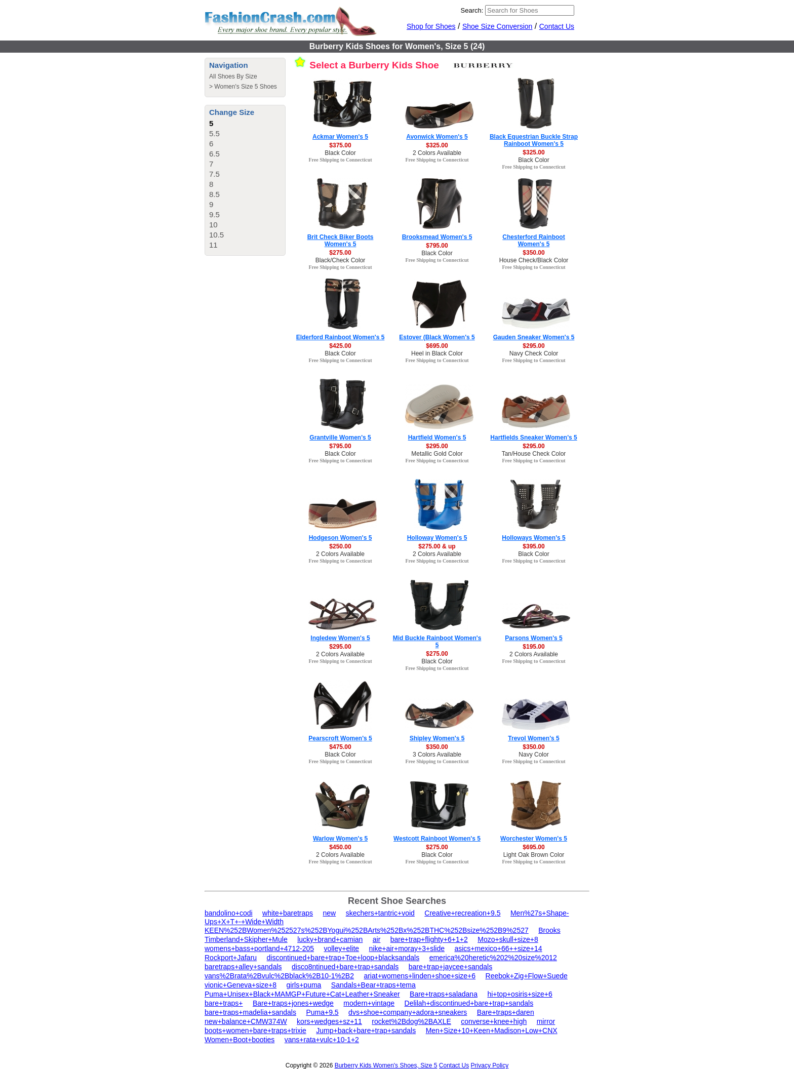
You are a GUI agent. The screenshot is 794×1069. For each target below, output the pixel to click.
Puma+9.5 (322, 1012)
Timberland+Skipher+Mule (246, 939)
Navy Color (533, 754)
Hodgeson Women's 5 (340, 537)
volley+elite (341, 948)
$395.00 (533, 546)
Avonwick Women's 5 (437, 136)
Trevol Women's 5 (533, 738)
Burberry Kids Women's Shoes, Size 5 (386, 1065)
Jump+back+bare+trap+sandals (366, 1030)
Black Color (340, 152)
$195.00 (533, 646)
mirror (546, 1021)
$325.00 (437, 145)
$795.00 (437, 245)
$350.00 (533, 252)
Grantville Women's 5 (340, 437)
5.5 (214, 133)
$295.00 (533, 345)
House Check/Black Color (534, 260)
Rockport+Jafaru (231, 958)
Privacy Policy (490, 1065)
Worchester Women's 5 (533, 838)
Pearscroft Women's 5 (340, 738)
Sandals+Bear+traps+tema (373, 985)
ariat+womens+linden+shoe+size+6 (419, 976)
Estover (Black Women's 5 (436, 337)
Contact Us (556, 26)
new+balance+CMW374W (246, 1021)
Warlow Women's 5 (340, 838)
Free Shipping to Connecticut (340, 160)
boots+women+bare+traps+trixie (255, 1030)
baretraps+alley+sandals (243, 967)
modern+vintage (368, 1003)
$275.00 (340, 252)
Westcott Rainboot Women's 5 (437, 838)
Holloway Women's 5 (437, 537)
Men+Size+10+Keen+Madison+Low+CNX (492, 1030)
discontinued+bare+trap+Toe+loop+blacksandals (343, 958)
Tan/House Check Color (534, 453)
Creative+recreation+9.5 (462, 913)
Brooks (549, 930)
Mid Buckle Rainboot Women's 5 (437, 642)
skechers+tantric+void (380, 913)
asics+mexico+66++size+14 (498, 948)
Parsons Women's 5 (533, 638)
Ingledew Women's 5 (340, 638)
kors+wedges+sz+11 (329, 1021)
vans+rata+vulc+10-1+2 (322, 1040)
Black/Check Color (340, 260)
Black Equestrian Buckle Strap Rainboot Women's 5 (534, 140)
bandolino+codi (229, 913)
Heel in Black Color (437, 353)
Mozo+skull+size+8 (508, 939)
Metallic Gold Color (436, 453)
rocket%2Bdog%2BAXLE (411, 1021)
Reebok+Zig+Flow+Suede (527, 976)
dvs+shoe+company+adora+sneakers (407, 1012)
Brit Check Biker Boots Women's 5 (340, 240)
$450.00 (340, 847)
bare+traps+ (224, 1003)
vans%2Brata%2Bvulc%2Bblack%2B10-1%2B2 (279, 976)
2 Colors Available (437, 152)
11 (213, 245)
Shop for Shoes (431, 26)
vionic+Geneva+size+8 (240, 985)
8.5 (214, 194)
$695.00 (437, 345)
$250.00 (340, 546)
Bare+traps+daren (505, 1012)
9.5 (214, 214)
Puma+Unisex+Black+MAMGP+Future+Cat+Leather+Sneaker (302, 994)
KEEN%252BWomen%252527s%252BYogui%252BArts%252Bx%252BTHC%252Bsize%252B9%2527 (367, 930)
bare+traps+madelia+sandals (250, 1012)
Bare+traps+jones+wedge (293, 1003)
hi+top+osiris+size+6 (519, 994)
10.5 (216, 234)
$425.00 (340, 345)
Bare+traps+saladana (444, 994)
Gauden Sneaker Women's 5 (534, 337)
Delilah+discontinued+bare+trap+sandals (469, 1003)
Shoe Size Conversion (497, 26)
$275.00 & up (436, 546)
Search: (472, 10)
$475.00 (340, 746)
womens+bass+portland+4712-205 (259, 948)
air (377, 939)
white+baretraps (287, 913)
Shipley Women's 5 (437, 738)
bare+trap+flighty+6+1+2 (429, 939)
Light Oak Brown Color (534, 854)
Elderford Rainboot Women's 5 (340, 337)
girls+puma (304, 985)
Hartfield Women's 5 (437, 437)
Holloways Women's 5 (533, 537)
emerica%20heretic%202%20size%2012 (493, 958)
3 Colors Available (437, 754)
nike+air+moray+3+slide (407, 948)
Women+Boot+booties (239, 1040)
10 (213, 224)
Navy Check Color (534, 353)
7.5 (214, 174)
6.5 (214, 153)
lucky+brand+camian (330, 939)
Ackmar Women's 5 (340, 136)
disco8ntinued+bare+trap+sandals (345, 967)
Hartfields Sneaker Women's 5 (533, 437)
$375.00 (340, 145)
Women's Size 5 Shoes (245, 86)
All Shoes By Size (233, 76)
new (329, 913)
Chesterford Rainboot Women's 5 (533, 240)
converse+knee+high (494, 1021)
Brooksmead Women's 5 (437, 237)
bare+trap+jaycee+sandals (450, 967)
